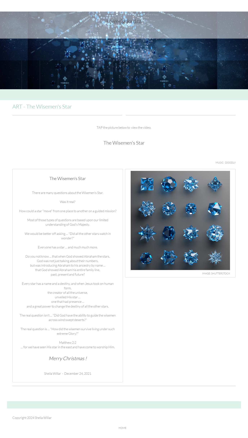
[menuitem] (13, 74)
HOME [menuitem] (122, 427)
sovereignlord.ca (124, 21)
